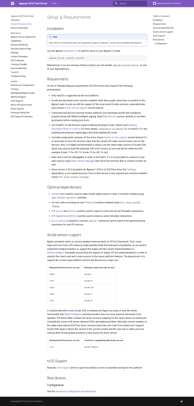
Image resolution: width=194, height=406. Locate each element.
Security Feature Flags (21, 49)
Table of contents (161, 16)
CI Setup (14, 89)
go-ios (59, 211)
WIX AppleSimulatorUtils (63, 216)
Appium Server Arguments (23, 37)
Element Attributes (19, 45)
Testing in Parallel (19, 64)
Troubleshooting (18, 76)
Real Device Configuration (22, 85)
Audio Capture (17, 109)
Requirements (159, 24)
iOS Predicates (17, 60)
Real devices (158, 40)
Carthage (131, 169)
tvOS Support (17, 101)
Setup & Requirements (21, 24)
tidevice (72, 211)
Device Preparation (19, 28)
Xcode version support (163, 32)
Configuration (161, 43)
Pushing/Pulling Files (20, 112)
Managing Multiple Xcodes (23, 93)
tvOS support (63, 367)
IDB (53, 211)
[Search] (130, 3)
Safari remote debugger (83, 161)
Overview (15, 20)
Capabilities (16, 41)
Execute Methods (19, 68)
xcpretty (55, 194)
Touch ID (15, 72)
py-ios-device (58, 220)
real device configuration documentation (76, 391)
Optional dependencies (163, 28)
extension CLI (71, 51)
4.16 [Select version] (54, 3)
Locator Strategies (19, 56)
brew (60, 177)
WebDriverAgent (18, 97)
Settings (14, 52)
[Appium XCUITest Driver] (12, 3)
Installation (158, 20)
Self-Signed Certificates (22, 116)
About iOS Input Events (21, 105)
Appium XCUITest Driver (22, 16)
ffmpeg (88, 202)
